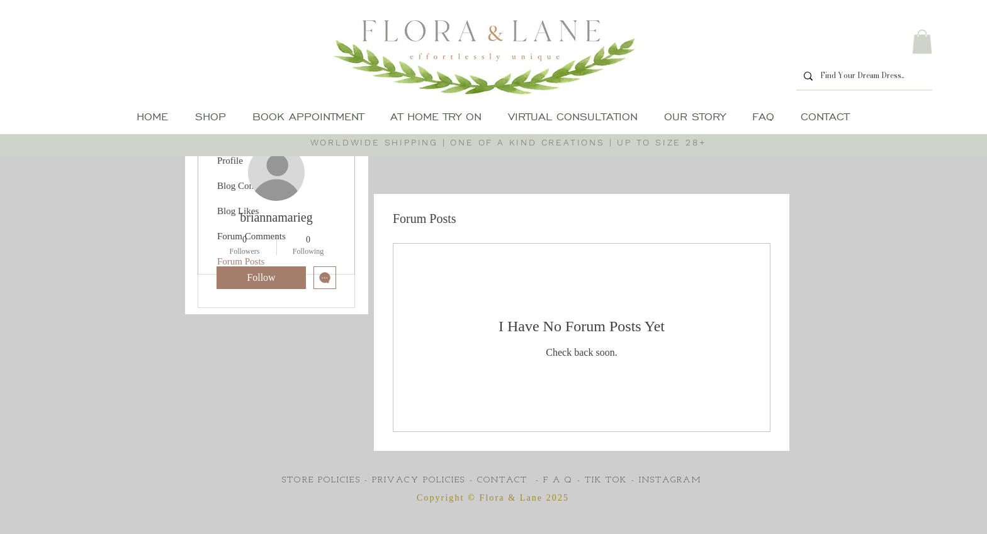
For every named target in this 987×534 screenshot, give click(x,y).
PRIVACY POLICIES (419, 480)
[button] (922, 42)
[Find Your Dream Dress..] (863, 75)
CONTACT (502, 480)
